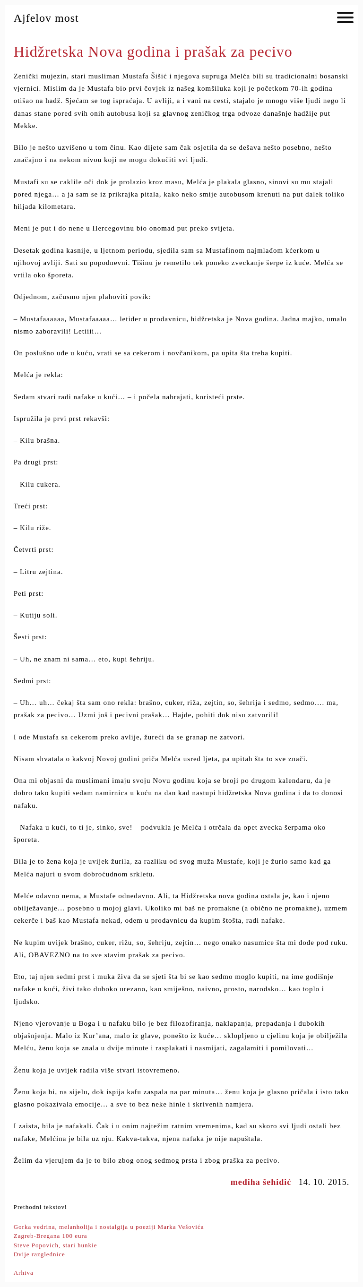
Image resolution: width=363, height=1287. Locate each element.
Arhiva (24, 1272)
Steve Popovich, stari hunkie (55, 1245)
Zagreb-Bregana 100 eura (50, 1235)
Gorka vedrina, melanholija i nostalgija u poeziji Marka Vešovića (109, 1226)
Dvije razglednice (39, 1254)
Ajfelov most (46, 18)
